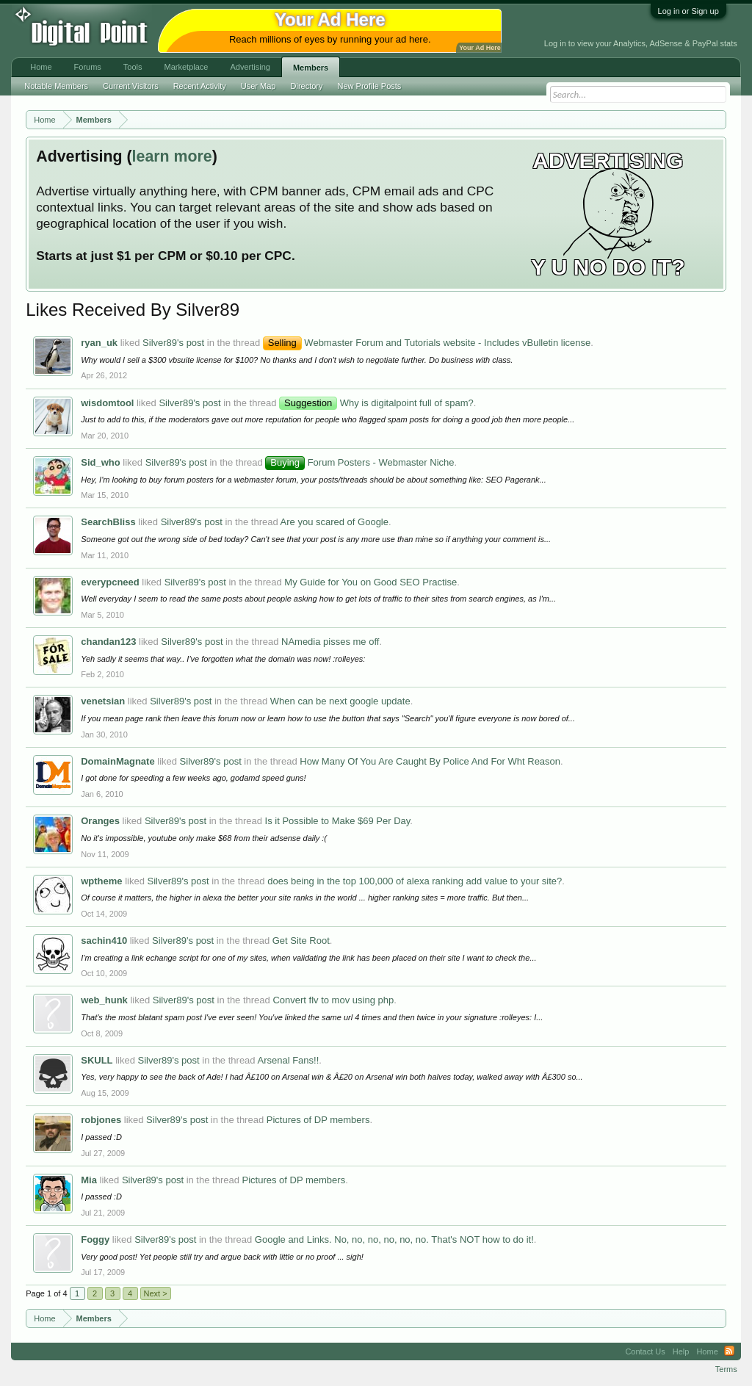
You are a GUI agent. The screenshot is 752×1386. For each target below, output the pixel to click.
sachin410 (104, 940)
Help (681, 1351)
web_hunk (104, 1000)
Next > (155, 1293)
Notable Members (56, 86)
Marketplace (186, 66)
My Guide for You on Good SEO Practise (370, 582)
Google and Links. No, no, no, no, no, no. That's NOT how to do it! (394, 1239)
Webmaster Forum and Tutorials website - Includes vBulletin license (427, 342)
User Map (258, 86)
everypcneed (110, 582)
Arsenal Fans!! (288, 1060)
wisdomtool (107, 402)
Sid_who (100, 462)
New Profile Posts (370, 86)
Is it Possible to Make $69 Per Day (338, 820)
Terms (726, 1369)
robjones (101, 1119)
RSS (729, 1351)
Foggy (95, 1239)
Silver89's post (173, 342)
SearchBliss (108, 521)
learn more (172, 156)
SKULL (96, 1060)
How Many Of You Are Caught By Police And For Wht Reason (430, 761)
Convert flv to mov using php (333, 1000)
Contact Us (645, 1351)
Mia (89, 1179)
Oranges (100, 820)
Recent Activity (199, 86)
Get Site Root (301, 940)
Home (40, 66)
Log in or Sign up (688, 11)
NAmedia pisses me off (330, 641)
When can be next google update (340, 701)
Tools (132, 66)
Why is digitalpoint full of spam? (376, 402)
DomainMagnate (117, 761)
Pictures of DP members (318, 1119)
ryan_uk (99, 342)
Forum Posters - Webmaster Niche (359, 462)
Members (310, 67)
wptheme (101, 881)
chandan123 (108, 641)
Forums (87, 66)
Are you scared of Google (334, 521)
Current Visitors (131, 86)
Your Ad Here (479, 47)
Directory (307, 86)
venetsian (103, 701)
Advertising (250, 66)
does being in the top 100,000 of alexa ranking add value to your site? (414, 881)
